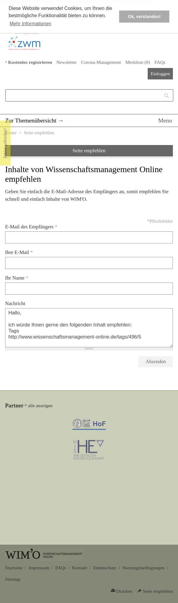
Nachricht (15, 303)
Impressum (39, 567)
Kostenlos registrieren (30, 62)
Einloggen (160, 73)
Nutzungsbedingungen (143, 567)
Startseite (14, 567)
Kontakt (79, 567)
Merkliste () (137, 62)
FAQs (160, 62)
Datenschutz (104, 567)
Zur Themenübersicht (30, 120)
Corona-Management (101, 62)
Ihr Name (16, 278)
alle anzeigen (40, 405)
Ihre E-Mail (19, 252)
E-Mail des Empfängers (31, 227)
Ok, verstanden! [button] (144, 16)
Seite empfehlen (89, 150)
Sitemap (12, 579)
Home (11, 132)
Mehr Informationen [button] (30, 23)
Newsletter (66, 62)
